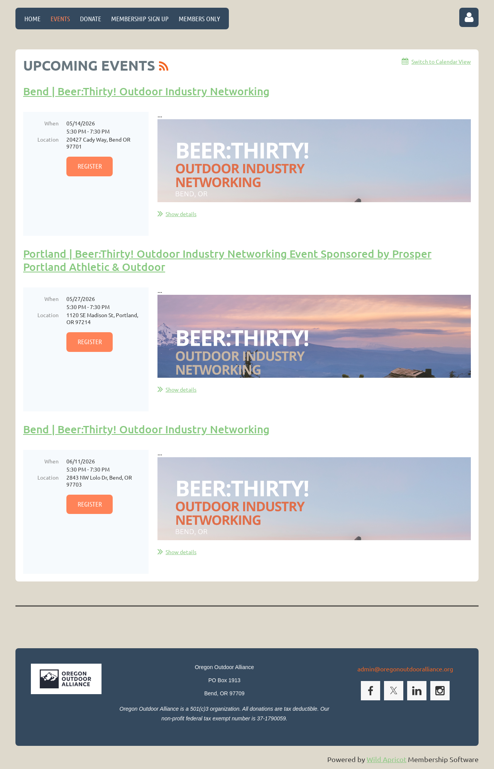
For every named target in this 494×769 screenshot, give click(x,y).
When (51, 123)
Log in (469, 17)
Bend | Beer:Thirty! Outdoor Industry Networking (146, 91)
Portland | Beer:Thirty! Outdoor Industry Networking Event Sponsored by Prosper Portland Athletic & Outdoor (227, 260)
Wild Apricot (386, 759)
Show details (181, 213)
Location (48, 139)
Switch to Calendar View (441, 61)
